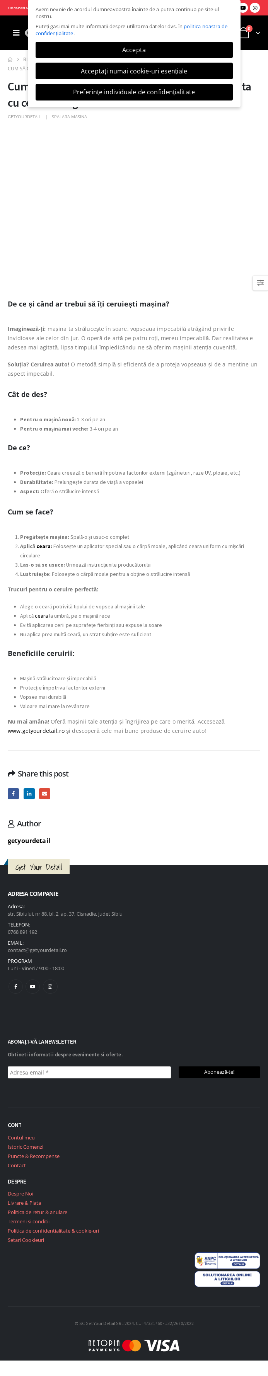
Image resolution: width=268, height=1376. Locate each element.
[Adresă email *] (89, 1072)
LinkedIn (29, 793)
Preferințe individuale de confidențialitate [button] (134, 92)
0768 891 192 (22, 931)
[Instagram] (255, 8)
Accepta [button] (134, 50)
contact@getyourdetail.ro (37, 950)
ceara (43, 546)
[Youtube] (243, 8)
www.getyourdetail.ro (37, 730)
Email (44, 793)
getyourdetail (24, 116)
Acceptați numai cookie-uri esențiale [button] (134, 71)
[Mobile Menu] (16, 32)
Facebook (13, 793)
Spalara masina (69, 116)
